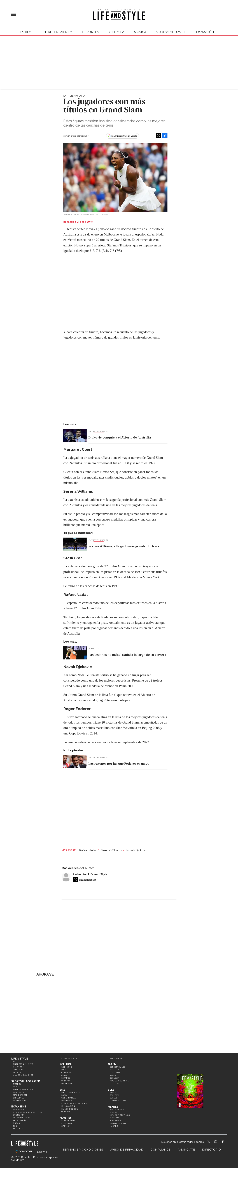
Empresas (18, 1109)
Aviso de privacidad (127, 1149)
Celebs (113, 1098)
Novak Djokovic (136, 850)
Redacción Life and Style (90, 874)
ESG (15, 1126)
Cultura (114, 1083)
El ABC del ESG (69, 1109)
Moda (113, 1075)
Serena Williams (111, 850)
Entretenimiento (56, 32)
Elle (111, 1089)
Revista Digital (21, 1101)
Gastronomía (117, 1110)
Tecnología (19, 1120)
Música (140, 32)
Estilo (25, 32)
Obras (16, 1123)
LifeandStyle (69, 1059)
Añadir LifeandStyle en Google (124, 136)
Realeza (114, 1070)
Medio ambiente (70, 1092)
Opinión (66, 1081)
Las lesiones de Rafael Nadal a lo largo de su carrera (127, 654)
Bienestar (115, 1120)
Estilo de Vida (118, 1123)
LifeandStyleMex (209, 1142)
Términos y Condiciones (83, 1149)
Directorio (211, 1149)
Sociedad (66, 1083)
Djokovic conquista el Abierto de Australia (119, 437)
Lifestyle (18, 1098)
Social (65, 1095)
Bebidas (114, 1112)
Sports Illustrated (25, 1081)
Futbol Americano (23, 1090)
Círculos (115, 1073)
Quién (112, 1064)
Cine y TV (116, 32)
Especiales (116, 1059)
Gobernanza (68, 1098)
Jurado (114, 1126)
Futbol (17, 1084)
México (65, 1070)
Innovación (68, 1106)
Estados (65, 1078)
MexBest (114, 1106)
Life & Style (19, 1058)
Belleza (114, 1078)
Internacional (21, 1118)
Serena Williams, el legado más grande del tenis (123, 546)
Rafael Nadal (87, 850)
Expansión (18, 1106)
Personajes (116, 1118)
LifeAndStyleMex (226, 1142)
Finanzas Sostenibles (74, 1103)
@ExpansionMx (87, 879)
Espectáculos (117, 1067)
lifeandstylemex (219, 1142)
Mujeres (18, 1129)
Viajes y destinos (120, 1115)
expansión (205, 32)
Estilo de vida (118, 1101)
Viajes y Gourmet (171, 32)
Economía (18, 1115)
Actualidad (68, 1120)
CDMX (64, 1075)
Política (65, 1064)
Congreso (67, 1073)
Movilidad (67, 1101)
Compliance (161, 1149)
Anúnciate (186, 1149)
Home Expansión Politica (27, 1112)
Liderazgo (67, 1123)
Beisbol (17, 1087)
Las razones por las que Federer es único (118, 763)
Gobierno (66, 1067)
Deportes (90, 32)
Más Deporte (20, 1095)
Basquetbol (20, 1092)
